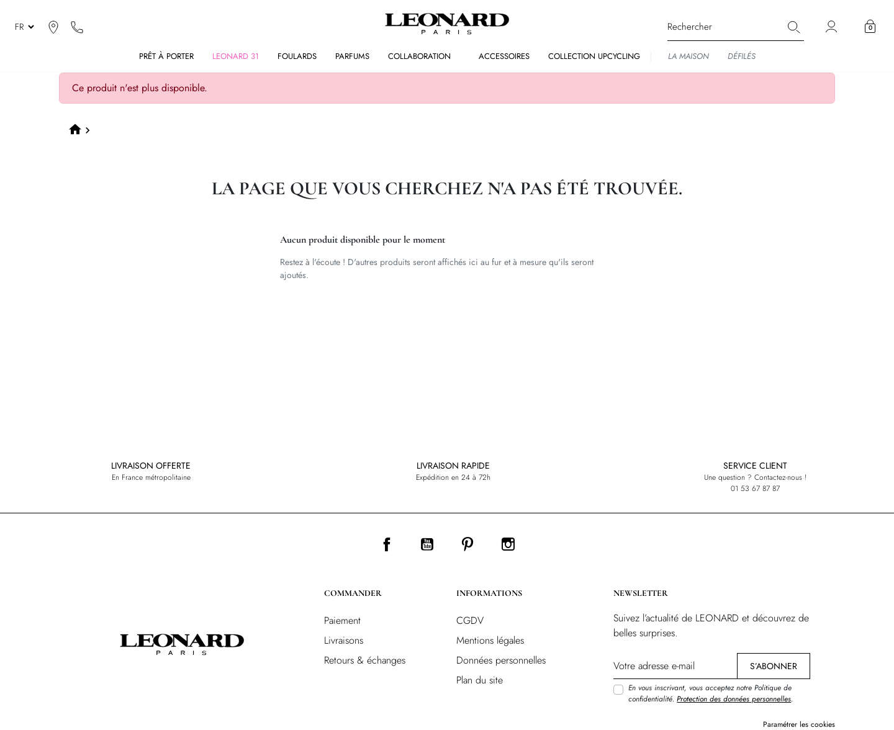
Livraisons (343, 640)
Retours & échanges (364, 660)
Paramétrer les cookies (799, 724)
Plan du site (479, 680)
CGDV (470, 620)
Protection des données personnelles (734, 699)
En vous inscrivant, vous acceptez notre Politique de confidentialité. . (710, 693)
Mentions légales (490, 640)
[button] (870, 26)
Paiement (342, 620)
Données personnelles (501, 660)
